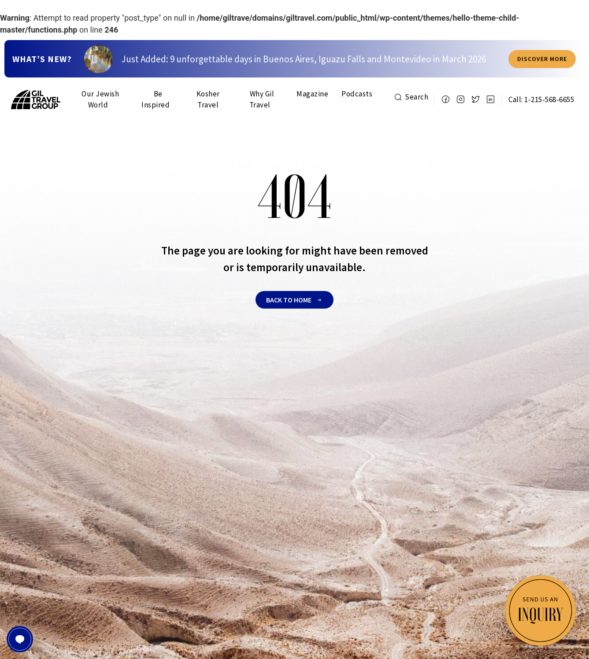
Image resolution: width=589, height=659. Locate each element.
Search (411, 97)
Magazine (312, 94)
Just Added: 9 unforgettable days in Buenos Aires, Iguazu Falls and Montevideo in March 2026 (304, 72)
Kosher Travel (208, 99)
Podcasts (356, 94)
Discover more (542, 72)
